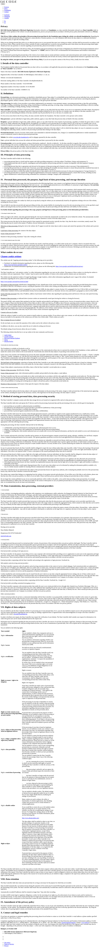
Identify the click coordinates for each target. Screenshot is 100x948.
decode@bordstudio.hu (20, 614)
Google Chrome (8, 336)
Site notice (7, 942)
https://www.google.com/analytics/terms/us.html (14, 281)
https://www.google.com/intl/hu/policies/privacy (69, 266)
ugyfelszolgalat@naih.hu (68, 922)
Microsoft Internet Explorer (12, 338)
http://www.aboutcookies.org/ (30, 818)
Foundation (7, 10)
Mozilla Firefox (8, 341)
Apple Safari (7, 335)
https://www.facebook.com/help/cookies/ (15, 265)
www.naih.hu (85, 922)
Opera (6, 340)
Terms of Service (9, 944)
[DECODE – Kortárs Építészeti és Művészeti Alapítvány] (50, 2)
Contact (6, 12)
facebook (6, 15)
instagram (7, 16)
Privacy (6, 945)
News (5, 8)
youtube (6, 18)
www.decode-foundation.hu (21, 137)
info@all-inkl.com (6, 536)
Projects (6, 7)
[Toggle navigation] (3, 4)
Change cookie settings (11, 256)
